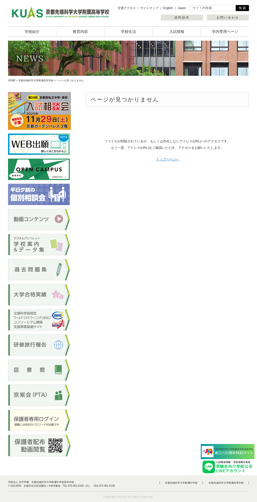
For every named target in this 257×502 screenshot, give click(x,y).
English (168, 8)
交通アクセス (127, 8)
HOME (12, 80)
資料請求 (181, 17)
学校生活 (128, 31)
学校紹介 (32, 31)
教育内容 (80, 31)
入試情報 (176, 31)
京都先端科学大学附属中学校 (181, 482)
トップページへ (167, 159)
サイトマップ (149, 8)
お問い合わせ (228, 17)
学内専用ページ (225, 31)
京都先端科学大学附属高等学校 (35, 80)
